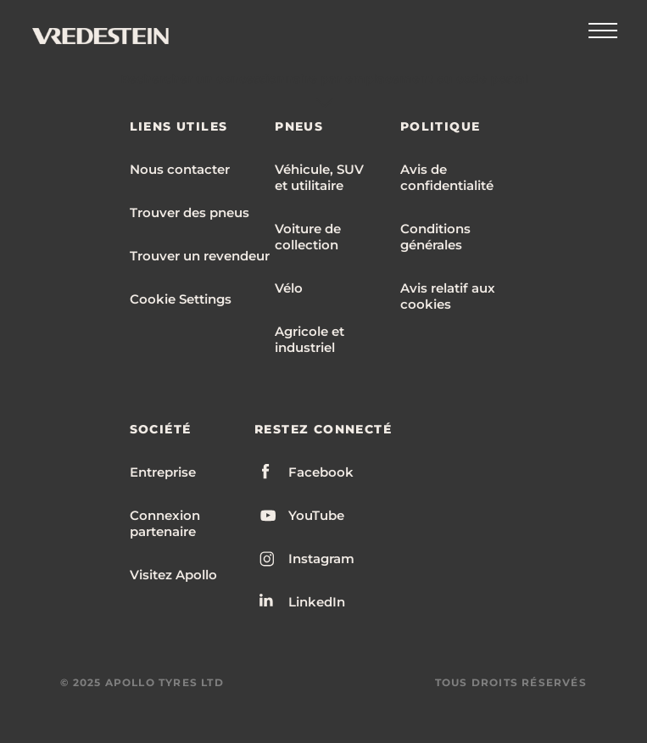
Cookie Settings (180, 299)
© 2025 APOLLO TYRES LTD (142, 682)
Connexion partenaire (165, 523)
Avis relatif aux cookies (447, 296)
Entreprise (163, 472)
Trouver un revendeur (200, 256)
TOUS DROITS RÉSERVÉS (511, 682)
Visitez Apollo (173, 575)
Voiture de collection (308, 237)
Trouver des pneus (189, 212)
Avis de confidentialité (447, 177)
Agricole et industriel (309, 339)
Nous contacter (180, 169)
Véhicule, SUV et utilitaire (319, 177)
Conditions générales (435, 237)
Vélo (289, 288)
